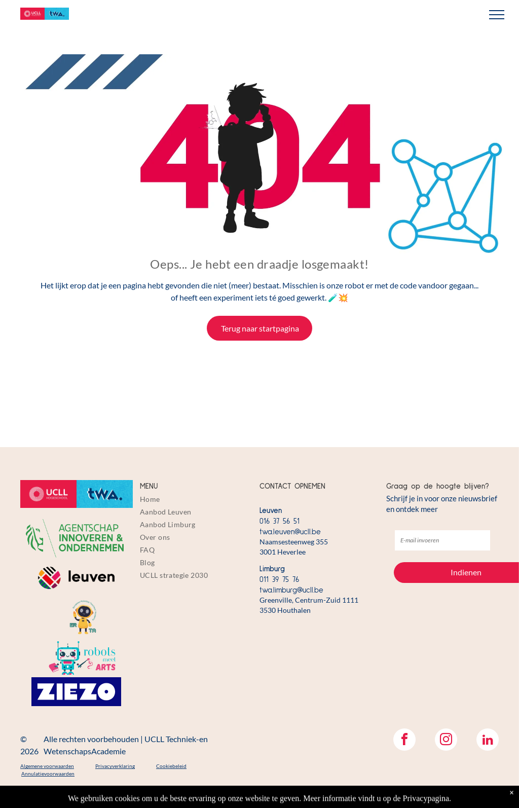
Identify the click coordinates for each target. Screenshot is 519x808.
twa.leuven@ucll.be (290, 532)
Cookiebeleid (171, 766)
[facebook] (404, 740)
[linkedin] (487, 740)
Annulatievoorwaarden (48, 773)
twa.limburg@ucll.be (291, 590)
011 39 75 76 (279, 579)
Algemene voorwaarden (47, 766)
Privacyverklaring (115, 766)
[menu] (497, 15)
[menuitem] (196, 499)
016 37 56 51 (280, 521)
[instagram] (446, 740)
